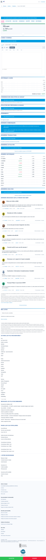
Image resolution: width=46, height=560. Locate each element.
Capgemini (3, 392)
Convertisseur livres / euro (6, 449)
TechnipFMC (3, 372)
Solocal (2, 370)
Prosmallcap (6, 208)
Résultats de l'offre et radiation (14, 213)
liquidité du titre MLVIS (12, 235)
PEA (2, 475)
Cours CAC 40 (4, 432)
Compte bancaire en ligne (6, 459)
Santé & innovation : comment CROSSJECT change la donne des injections (16, 415)
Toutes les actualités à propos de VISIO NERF (23, 151)
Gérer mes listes (4, 319)
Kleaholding (3, 396)
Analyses (15, 21)
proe (16, 254)
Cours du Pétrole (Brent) (6, 439)
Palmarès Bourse (4, 437)
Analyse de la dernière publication (7, 409)
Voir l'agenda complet (5, 119)
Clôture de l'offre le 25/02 (12, 201)
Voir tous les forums (23, 305)
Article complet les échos (6, 421)
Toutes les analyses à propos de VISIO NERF (23, 195)
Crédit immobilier (4, 467)
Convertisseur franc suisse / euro (7, 451)
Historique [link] (38, 21)
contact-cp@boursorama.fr (9, 131)
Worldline (3, 394)
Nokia (2, 358)
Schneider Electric (4, 346)
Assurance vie (4, 465)
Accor (2, 390)
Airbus (2, 386)
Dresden (5, 220)
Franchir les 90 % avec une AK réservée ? (17, 247)
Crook (18, 208)
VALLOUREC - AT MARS (6, 408)
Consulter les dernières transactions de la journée (10, 141)
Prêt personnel (4, 468)
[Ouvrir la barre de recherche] (38, 2)
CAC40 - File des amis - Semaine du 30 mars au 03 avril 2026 (13, 419)
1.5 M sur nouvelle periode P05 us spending (9, 413)
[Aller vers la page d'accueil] (4, 1)
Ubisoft (2, 384)
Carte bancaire (4, 461)
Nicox (2, 355)
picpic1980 (18, 220)
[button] (1, 2)
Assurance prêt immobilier (6, 472)
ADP (2, 376)
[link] (9, 485)
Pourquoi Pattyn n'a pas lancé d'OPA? (16, 282)
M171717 (17, 266)
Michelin (2, 344)
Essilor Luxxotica (4, 342)
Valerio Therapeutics (5, 381)
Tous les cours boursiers (6, 430)
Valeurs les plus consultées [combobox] (7, 313)
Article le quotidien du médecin (7, 411)
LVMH (2, 353)
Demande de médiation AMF (6, 404)
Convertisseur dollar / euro (6, 444)
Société (28, 21)
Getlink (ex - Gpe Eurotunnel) (7, 351)
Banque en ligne (4, 458)
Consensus (21, 21)
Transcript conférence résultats (7, 417)
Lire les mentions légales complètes (7, 302)
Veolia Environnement (5, 360)
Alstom (2, 364)
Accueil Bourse (4, 428)
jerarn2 (17, 242)
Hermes (2, 379)
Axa (1, 338)
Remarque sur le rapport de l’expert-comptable (18, 259)
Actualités (8, 21)
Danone (2, 349)
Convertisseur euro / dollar (6, 446)
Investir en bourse (4, 474)
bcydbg (5, 278)
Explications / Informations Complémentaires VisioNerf (20, 270)
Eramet (2, 362)
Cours (2, 21)
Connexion (43, 1)
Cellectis (2, 347)
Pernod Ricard (4, 383)
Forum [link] (32, 21)
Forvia (2, 366)
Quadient (3, 368)
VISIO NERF (6, 26)
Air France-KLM (4, 340)
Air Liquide (3, 388)
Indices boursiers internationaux (7, 435)
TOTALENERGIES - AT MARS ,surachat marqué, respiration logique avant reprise (17, 406)
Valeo (2, 374)
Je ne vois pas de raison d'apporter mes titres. (18, 224)
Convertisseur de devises (6, 442)
